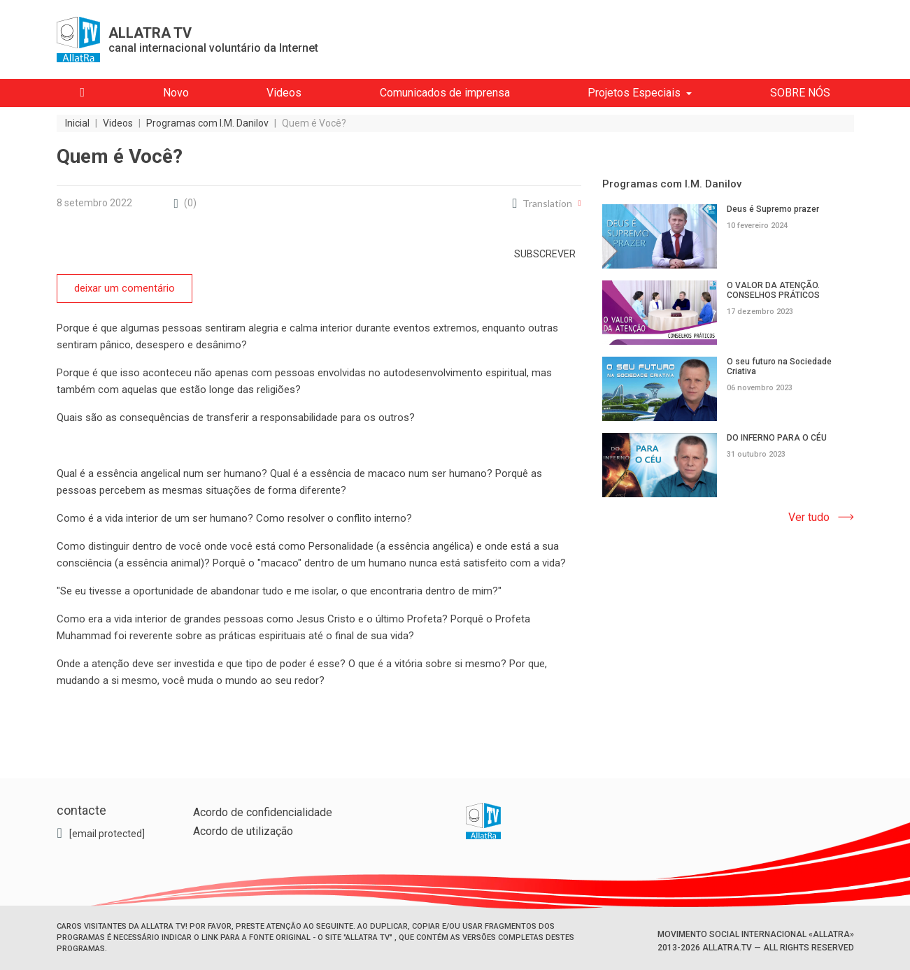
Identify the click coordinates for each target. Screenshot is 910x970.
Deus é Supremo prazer (773, 209)
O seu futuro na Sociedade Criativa (779, 366)
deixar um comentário (124, 288)
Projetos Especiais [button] (634, 92)
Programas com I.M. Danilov (671, 184)
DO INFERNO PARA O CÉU (777, 438)
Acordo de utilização (243, 831)
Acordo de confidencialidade (262, 812)
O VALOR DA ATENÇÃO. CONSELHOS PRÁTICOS (773, 290)
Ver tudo (809, 517)
